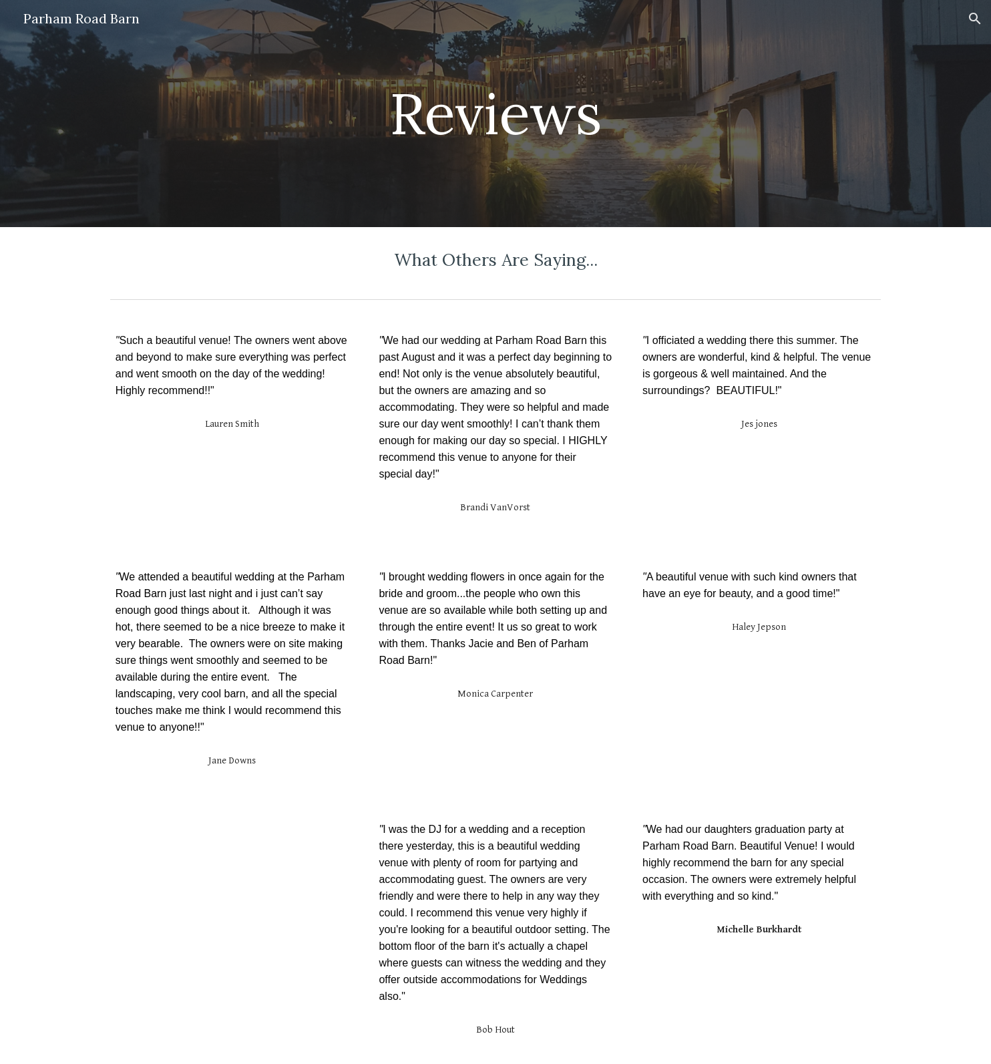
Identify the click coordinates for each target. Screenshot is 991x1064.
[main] (495, 113)
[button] (975, 19)
